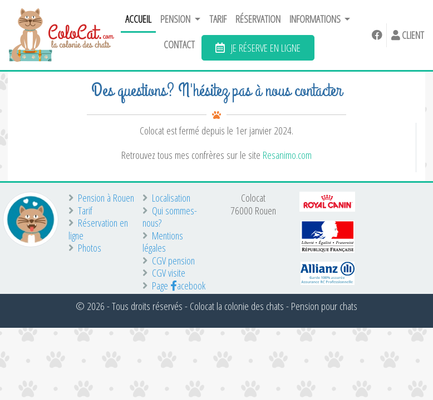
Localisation (166, 198)
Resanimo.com (287, 154)
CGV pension (168, 260)
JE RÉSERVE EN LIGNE (258, 47)
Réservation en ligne (98, 229)
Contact (179, 44)
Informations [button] (315, 19)
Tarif (218, 19)
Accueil (138, 19)
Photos (84, 248)
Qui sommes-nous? (169, 216)
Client (407, 35)
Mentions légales (162, 241)
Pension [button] (176, 19)
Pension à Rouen (101, 198)
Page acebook (173, 285)
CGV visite (163, 273)
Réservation (258, 19)
